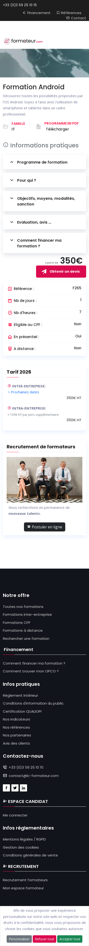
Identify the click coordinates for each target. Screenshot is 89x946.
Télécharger (57, 129)
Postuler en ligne (44, 527)
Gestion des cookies (21, 847)
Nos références (16, 727)
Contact (76, 17)
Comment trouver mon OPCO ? (31, 671)
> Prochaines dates (23, 392)
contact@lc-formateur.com (34, 775)
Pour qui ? (22, 180)
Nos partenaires (17, 735)
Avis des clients (16, 743)
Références (68, 12)
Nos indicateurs (16, 719)
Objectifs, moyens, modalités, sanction (42, 201)
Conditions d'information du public (33, 703)
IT (13, 129)
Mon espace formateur (23, 888)
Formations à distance (23, 630)
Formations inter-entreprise (27, 614)
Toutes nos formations (23, 606)
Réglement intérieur (20, 695)
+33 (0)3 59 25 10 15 (20, 5)
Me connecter (15, 815)
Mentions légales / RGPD (24, 839)
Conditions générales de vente (30, 855)
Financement (37, 12)
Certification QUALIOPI (22, 711)
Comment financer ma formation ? (35, 243)
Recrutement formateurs (25, 879)
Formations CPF (16, 622)
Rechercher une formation (26, 638)
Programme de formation (38, 162)
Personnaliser (19, 939)
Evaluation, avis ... (30, 222)
